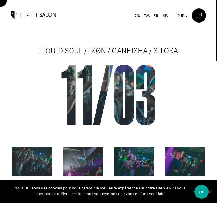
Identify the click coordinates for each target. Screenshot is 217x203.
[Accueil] (33, 18)
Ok (201, 192)
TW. (147, 15)
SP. (165, 15)
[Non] (210, 192)
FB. (156, 15)
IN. (137, 15)
